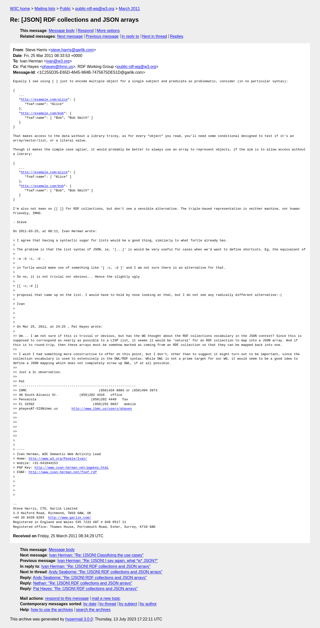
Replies (176, 36)
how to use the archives (52, 610)
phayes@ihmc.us (57, 66)
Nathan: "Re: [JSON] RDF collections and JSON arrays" (82, 583)
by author (148, 604)
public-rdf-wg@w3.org (94, 8)
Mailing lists (44, 8)
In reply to (130, 36)
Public (65, 8)
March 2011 (129, 8)
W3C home (20, 8)
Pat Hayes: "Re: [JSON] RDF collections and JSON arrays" (85, 589)
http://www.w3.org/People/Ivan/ (57, 459)
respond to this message (66, 598)
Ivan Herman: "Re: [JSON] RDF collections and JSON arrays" (95, 566)
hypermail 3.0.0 (78, 619)
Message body (62, 30)
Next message (70, 36)
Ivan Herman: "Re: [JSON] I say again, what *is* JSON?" (107, 561)
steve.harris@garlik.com (72, 50)
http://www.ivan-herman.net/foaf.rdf (62, 472)
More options (108, 30)
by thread (108, 604)
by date (89, 604)
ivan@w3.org (58, 61)
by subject (128, 604)
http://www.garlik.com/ (69, 518)
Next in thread (154, 36)
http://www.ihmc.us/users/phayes (102, 409)
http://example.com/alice (44, 99)
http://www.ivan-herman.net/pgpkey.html (71, 468)
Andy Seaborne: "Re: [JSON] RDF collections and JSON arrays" (105, 572)
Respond (86, 30)
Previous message (102, 36)
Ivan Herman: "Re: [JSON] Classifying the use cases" (96, 555)
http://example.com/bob (42, 113)
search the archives (93, 610)
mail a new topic (106, 598)
